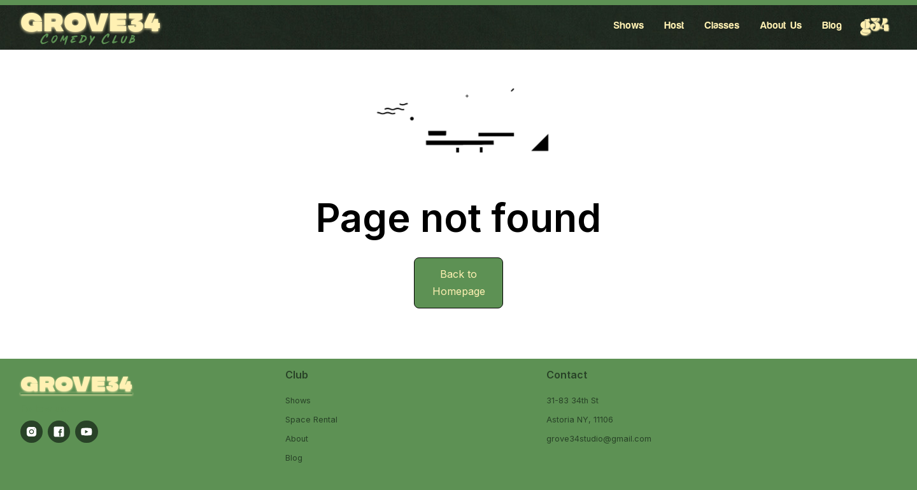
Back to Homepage (458, 283)
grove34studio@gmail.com (598, 438)
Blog (832, 25)
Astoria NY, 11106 (579, 419)
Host (674, 25)
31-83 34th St (572, 400)
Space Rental (311, 419)
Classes (721, 25)
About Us (781, 25)
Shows (628, 25)
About (296, 438)
